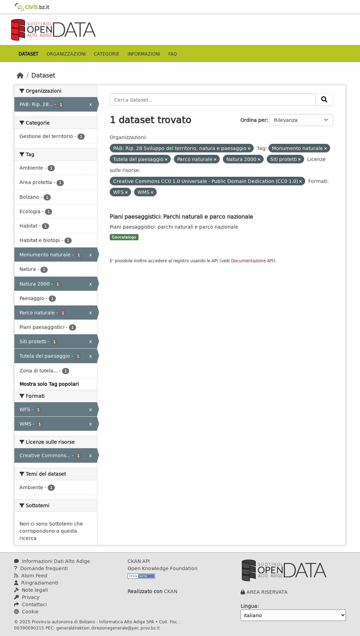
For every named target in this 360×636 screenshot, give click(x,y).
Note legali (31, 589)
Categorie (106, 53)
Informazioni (144, 53)
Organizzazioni (66, 53)
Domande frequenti (41, 568)
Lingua (249, 606)
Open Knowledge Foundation (162, 568)
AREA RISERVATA (267, 591)
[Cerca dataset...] (213, 99)
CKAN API (139, 561)
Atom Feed (30, 575)
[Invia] (324, 99)
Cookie (26, 611)
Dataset (28, 53)
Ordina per (253, 120)
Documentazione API (252, 260)
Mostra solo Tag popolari (49, 384)
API (215, 260)
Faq (172, 53)
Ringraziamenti (36, 582)
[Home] (20, 75)
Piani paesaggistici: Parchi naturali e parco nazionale (181, 216)
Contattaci (30, 604)
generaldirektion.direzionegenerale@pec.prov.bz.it (108, 628)
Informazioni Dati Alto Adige (52, 561)
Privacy (26, 597)
